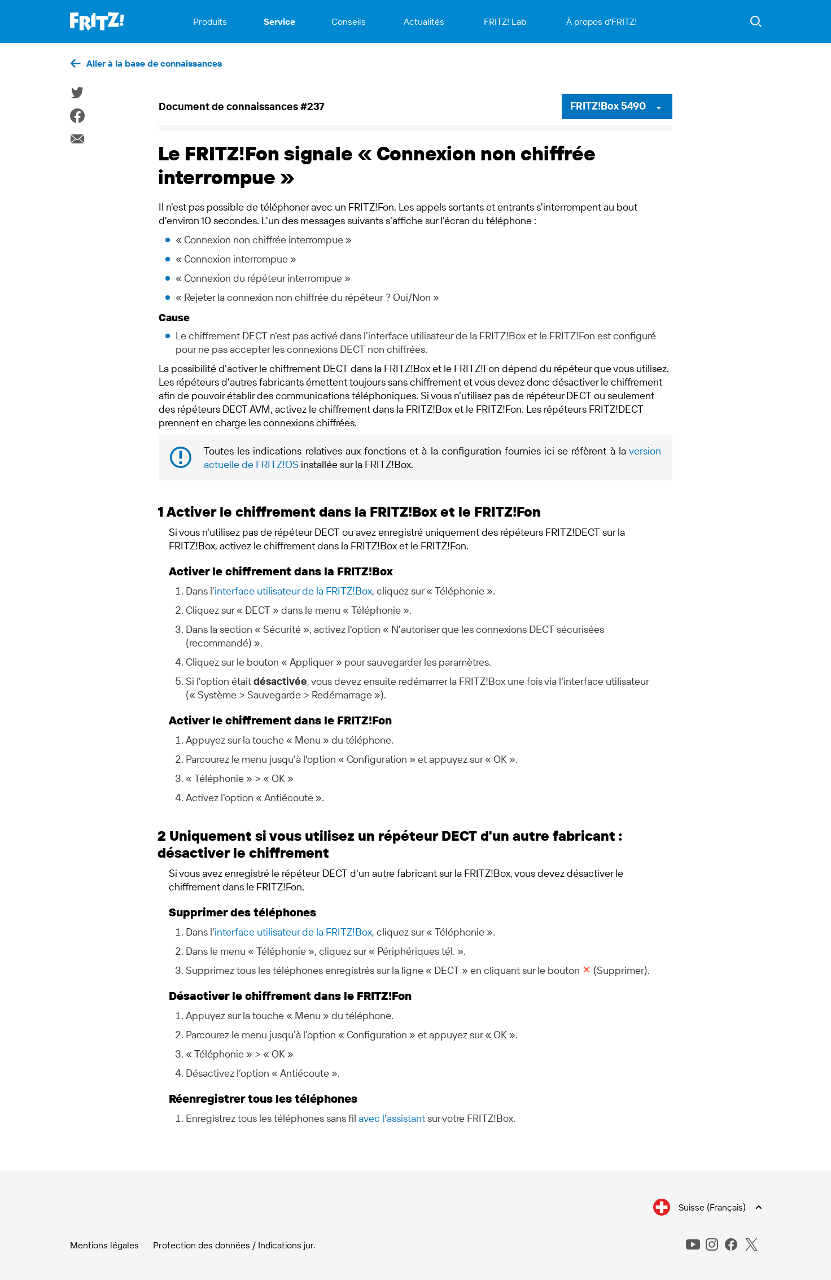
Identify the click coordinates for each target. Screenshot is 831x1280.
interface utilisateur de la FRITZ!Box (293, 590)
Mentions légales (104, 1245)
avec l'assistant (391, 1118)
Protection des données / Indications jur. (234, 1245)
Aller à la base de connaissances (154, 63)
